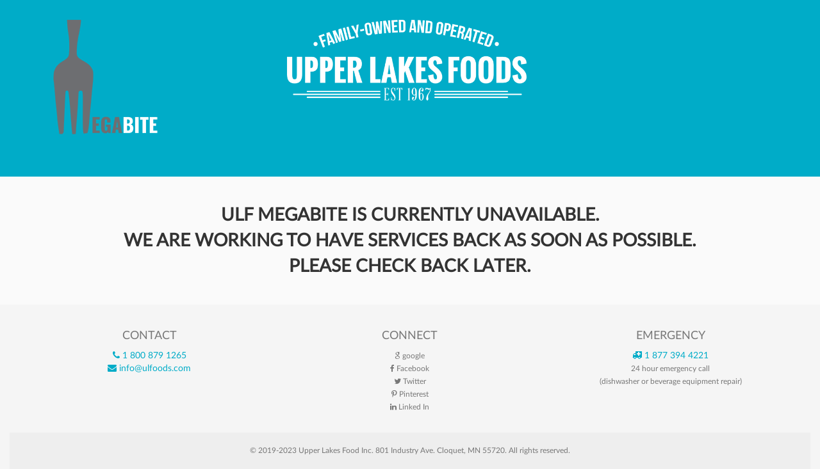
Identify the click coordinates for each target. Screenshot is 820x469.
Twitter (410, 381)
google (410, 356)
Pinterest (410, 394)
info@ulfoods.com (149, 368)
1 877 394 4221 (670, 355)
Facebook (409, 368)
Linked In (409, 407)
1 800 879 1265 (149, 355)
